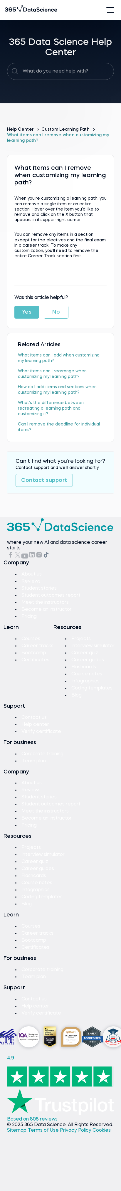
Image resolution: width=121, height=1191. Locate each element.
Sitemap (17, 1130)
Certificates (35, 660)
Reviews (31, 581)
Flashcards (83, 667)
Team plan (33, 761)
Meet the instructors (45, 602)
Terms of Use (44, 1130)
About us (31, 574)
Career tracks (37, 646)
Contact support (44, 480)
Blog (76, 695)
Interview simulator (93, 646)
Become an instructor (46, 609)
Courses (30, 639)
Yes (27, 312)
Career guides (87, 660)
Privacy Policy (76, 1130)
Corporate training (42, 754)
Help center (35, 724)
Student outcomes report (50, 595)
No (56, 312)
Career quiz (84, 653)
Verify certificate (41, 731)
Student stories (39, 588)
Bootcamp (33, 653)
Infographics (85, 681)
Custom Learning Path (66, 129)
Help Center (21, 129)
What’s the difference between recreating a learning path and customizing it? (51, 408)
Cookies (102, 1130)
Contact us (34, 717)
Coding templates (91, 688)
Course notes (86, 674)
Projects (81, 639)
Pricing (29, 616)
